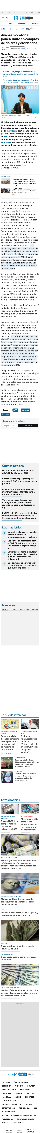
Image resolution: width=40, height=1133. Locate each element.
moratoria (12, 131)
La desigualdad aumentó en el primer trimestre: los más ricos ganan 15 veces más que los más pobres (24, 182)
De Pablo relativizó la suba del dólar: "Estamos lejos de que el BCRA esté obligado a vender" (29, 744)
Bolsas (14, 609)
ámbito (3, 29)
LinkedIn (18, 1074)
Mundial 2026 (30, 13)
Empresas (5, 414)
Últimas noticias (21, 1082)
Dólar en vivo (18, 13)
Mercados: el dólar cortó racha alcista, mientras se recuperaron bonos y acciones (22, 534)
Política (31, 1086)
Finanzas (35, 23)
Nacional (6, 1097)
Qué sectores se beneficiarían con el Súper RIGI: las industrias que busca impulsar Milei (22, 565)
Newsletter (33, 1074)
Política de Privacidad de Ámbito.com (19, 1115)
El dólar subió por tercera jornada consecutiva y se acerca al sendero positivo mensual (17, 902)
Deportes (29, 1097)
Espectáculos (8, 1108)
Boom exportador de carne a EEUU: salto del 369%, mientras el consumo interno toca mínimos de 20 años (27, 763)
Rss (35, 1108)
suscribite (29, 18)
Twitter (3, 1074)
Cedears (35, 609)
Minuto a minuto (28, 816)
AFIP (22, 29)
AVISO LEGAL (7, 1119)
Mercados (25, 1090)
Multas (5, 1123)
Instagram (13, 1074)
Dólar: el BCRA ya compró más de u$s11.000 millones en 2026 (18, 471)
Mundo (18, 1097)
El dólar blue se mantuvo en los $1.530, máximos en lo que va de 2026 (19, 914)
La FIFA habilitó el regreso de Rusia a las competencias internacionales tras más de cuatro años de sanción (19, 515)
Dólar (10, 23)
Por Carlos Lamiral (6, 753)
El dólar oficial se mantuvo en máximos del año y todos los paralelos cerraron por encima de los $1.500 (19, 993)
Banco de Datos (9, 1090)
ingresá (36, 18)
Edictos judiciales (25, 1119)
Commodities (24, 609)
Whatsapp (29, 1074)
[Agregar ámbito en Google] (17, 48)
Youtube (24, 1074)
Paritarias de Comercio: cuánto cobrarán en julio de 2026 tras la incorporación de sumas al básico (20, 81)
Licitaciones (18, 1123)
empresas (6, 142)
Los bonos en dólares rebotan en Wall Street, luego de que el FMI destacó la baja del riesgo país (22, 544)
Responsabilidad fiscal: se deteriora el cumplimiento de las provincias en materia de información (10, 743)
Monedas (5, 609)
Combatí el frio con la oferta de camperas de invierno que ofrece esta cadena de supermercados (26, 777)
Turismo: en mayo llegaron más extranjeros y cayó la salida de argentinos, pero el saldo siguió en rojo (20, 74)
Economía (22, 23)
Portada (6, 1082)
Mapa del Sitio (8, 1112)
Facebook (8, 1074)
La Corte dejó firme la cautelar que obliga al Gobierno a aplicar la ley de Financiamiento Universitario (23, 555)
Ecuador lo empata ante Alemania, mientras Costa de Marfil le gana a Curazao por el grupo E (18, 492)
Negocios (6, 1093)
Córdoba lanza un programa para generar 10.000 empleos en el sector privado (20, 481)
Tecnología (24, 1108)
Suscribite (28, 425)
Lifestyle (30, 1093)
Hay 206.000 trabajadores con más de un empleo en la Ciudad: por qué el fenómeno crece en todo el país (25, 192)
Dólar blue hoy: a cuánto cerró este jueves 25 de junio (17, 947)
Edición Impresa (9, 1101)
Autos (29, 1104)
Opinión (18, 1093)
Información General (12, 1104)
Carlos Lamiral (5, 48)
